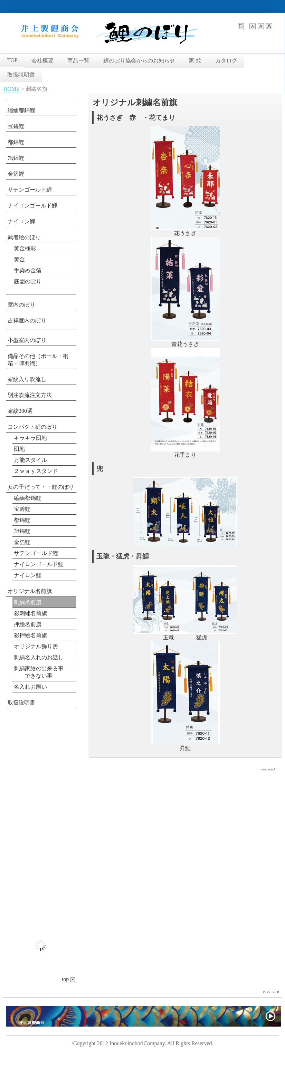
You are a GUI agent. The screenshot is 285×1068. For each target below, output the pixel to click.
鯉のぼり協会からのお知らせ (139, 61)
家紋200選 (20, 411)
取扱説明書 (21, 75)
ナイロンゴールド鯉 (32, 205)
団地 (19, 449)
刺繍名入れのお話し (39, 657)
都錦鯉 (16, 142)
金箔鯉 (16, 174)
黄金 (19, 259)
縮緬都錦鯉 (21, 110)
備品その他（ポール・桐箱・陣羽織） (38, 359)
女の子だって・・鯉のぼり (41, 487)
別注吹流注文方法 (30, 395)
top (69, 979)
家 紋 (195, 61)
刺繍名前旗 (27, 602)
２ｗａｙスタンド (36, 471)
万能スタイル (30, 460)
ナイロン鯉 (21, 221)
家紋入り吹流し (27, 379)
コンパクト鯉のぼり (32, 427)
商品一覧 (78, 61)
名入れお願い (30, 687)
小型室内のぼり (27, 340)
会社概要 (42, 61)
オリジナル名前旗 (30, 591)
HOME (11, 89)
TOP (12, 60)
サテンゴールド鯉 (30, 190)
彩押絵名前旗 (30, 635)
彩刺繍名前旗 (30, 613)
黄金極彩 (25, 248)
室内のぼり (21, 305)
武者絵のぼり (24, 237)
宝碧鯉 (16, 126)
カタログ (226, 61)
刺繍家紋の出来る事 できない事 (39, 672)
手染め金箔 (27, 270)
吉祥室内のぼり (27, 320)
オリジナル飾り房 (36, 646)
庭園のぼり (27, 281)
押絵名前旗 (27, 624)
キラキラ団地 (30, 438)
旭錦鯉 (16, 158)
